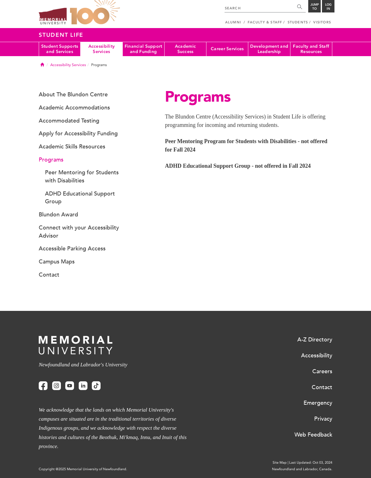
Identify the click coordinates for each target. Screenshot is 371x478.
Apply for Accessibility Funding (78, 133)
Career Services (227, 48)
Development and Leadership (269, 49)
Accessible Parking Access (72, 248)
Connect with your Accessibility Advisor (79, 231)
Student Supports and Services (59, 49)
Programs (51, 159)
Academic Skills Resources (72, 146)
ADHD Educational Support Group (80, 197)
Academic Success (185, 49)
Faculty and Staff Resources (311, 49)
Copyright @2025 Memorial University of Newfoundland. (83, 469)
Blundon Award (58, 214)
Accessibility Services (101, 49)
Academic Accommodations (74, 107)
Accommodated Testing (69, 120)
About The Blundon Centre (73, 94)
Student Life (61, 34)
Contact (49, 274)
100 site (94, 12)
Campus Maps (57, 261)
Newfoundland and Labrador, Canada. (302, 469)
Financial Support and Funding (143, 49)
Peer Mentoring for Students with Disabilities (82, 176)
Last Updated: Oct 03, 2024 (310, 463)
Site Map (280, 463)
